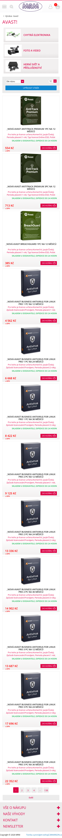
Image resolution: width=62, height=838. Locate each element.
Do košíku (47, 148)
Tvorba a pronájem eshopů (38, 834)
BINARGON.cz (56, 834)
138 (46, 790)
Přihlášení (50, 6)
